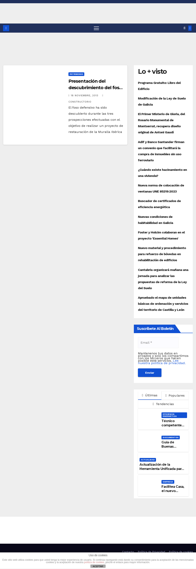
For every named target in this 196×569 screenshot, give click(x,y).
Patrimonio (76, 74)
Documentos (171, 437)
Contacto (128, 551)
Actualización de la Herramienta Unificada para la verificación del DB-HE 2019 (161, 471)
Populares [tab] (175, 395)
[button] (184, 28)
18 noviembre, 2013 (85, 95)
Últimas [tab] (150, 395)
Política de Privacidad (151, 551)
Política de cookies (181, 551)
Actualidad (148, 460)
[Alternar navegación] (96, 28)
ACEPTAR (98, 566)
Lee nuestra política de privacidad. (162, 362)
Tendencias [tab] (163, 404)
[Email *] (158, 342)
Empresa (168, 482)
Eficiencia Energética (170, 415)
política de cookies (94, 562)
